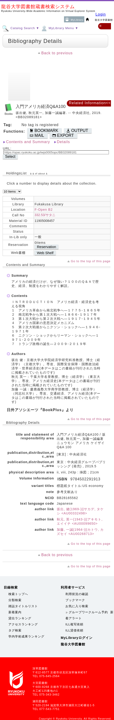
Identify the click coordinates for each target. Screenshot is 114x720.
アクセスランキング (23, 624)
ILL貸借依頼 (74, 630)
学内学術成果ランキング (26, 636)
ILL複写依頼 (74, 624)
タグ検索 (14, 630)
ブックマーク (75, 600)
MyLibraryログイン (77, 638)
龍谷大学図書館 (73, 644)
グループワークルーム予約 (88, 612)
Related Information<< (90, 103)
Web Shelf (45, 253)
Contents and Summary (28, 142)
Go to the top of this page (90, 261)
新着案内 (14, 612)
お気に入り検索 (76, 606)
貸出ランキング (19, 618)
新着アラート (89, 615)
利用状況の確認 (76, 594)
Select (10, 156)
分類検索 (14, 600)
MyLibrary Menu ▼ (59, 28)
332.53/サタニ (45, 215)
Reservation (46, 247)
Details (63, 142)
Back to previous (57, 53)
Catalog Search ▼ (20, 28)
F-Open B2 (44, 209)
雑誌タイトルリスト (23, 606)
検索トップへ (18, 594)
